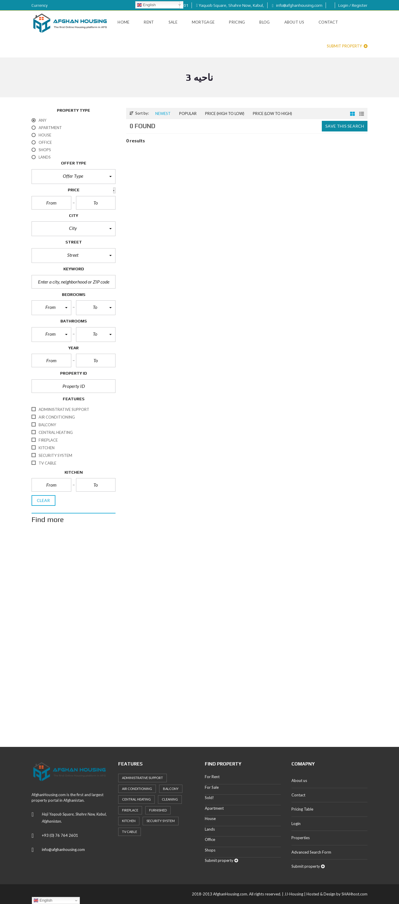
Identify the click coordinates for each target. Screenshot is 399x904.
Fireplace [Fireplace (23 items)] (130, 810)
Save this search (344, 126)
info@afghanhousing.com (297, 5)
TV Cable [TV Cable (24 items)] (129, 832)
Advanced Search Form (311, 852)
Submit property (347, 46)
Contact (298, 795)
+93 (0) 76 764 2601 (60, 835)
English (146, 5)
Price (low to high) (272, 113)
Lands (210, 829)
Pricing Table (302, 809)
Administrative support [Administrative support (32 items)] (142, 778)
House (210, 818)
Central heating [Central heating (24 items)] (136, 799)
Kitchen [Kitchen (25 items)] (129, 821)
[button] (74, 176)
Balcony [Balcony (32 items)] (171, 789)
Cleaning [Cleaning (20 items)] (170, 799)
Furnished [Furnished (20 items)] (158, 810)
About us (299, 780)
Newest (163, 113)
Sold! (209, 797)
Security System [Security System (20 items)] (160, 821)
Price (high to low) (224, 113)
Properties (300, 837)
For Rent (212, 776)
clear (43, 500)
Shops (210, 850)
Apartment (214, 808)
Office (210, 839)
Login (296, 823)
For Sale (212, 787)
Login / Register (352, 5)
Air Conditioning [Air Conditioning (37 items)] (137, 789)
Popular (188, 113)
